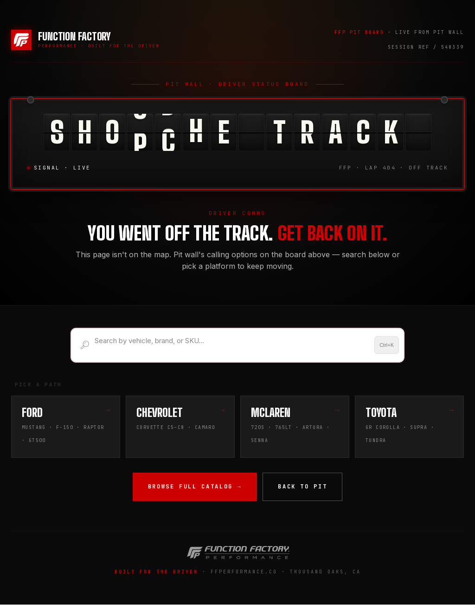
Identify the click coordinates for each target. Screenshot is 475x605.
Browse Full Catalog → (195, 487)
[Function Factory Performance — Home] (85, 40)
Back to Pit (302, 487)
